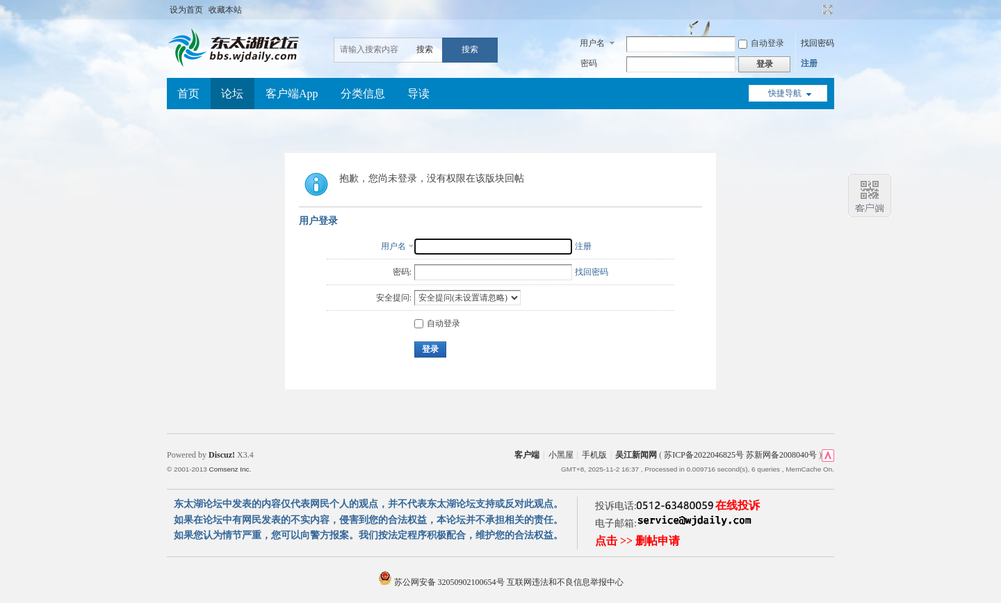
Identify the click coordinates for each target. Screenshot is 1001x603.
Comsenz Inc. (230, 469)
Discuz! (222, 455)
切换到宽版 (826, 9)
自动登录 (761, 43)
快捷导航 (784, 93)
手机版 (594, 455)
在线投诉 (737, 505)
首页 (188, 93)
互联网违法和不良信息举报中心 (565, 582)
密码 (588, 63)
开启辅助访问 (814, 9)
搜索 (424, 49)
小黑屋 (560, 455)
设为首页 (186, 10)
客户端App (292, 93)
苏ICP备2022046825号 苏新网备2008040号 (740, 455)
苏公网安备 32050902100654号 (442, 582)
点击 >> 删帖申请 (637, 541)
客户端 (526, 455)
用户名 (592, 43)
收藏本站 (225, 10)
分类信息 (363, 93)
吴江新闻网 (636, 455)
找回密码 (817, 43)
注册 (809, 63)
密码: (402, 272)
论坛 (232, 93)
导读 (418, 93)
